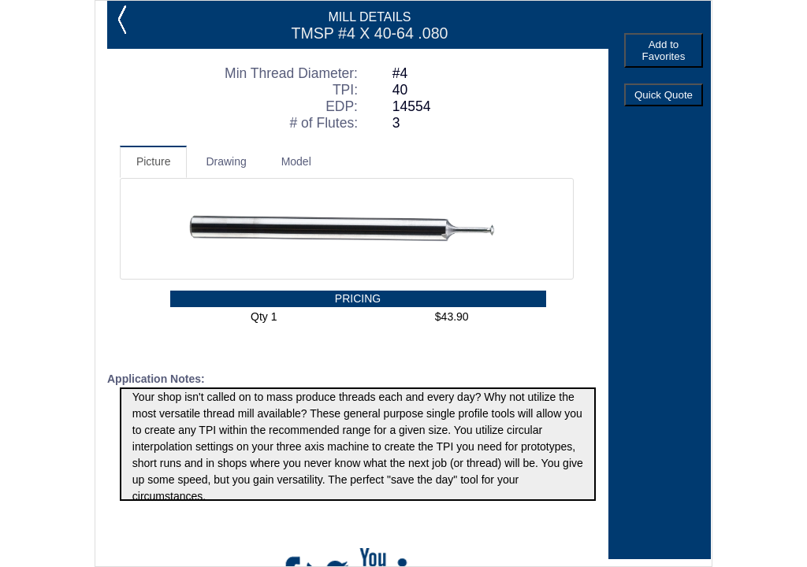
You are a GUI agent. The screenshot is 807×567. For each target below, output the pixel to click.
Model (296, 161)
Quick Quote (663, 95)
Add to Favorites (664, 50)
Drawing (226, 161)
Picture (153, 161)
